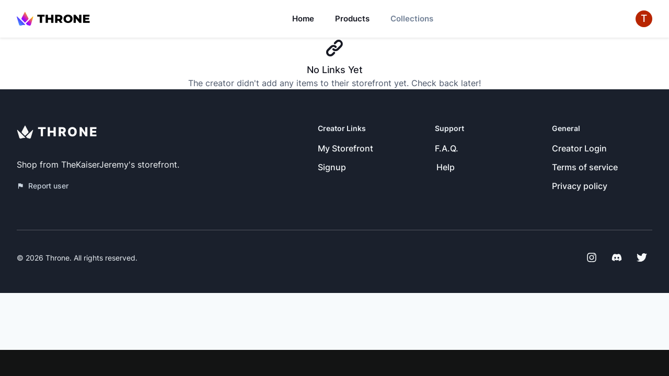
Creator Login (579, 148)
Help (445, 167)
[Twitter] (641, 257)
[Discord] (616, 257)
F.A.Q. (446, 148)
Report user (42, 185)
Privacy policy (579, 186)
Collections (411, 19)
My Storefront (345, 148)
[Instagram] (591, 257)
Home (303, 19)
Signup (332, 167)
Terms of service (585, 167)
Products (352, 19)
